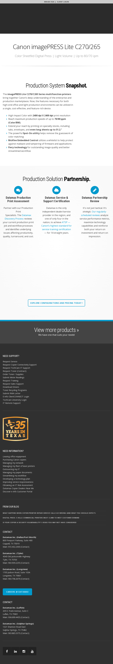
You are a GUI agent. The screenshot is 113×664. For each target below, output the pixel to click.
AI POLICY (96, 656)
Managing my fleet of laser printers (19, 451)
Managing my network (13, 448)
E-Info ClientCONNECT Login (16, 382)
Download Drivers (11, 372)
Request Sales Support (13, 369)
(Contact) (25, 532)
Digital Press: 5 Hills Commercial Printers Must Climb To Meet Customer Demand (41, 503)
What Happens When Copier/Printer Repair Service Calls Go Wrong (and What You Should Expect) (49, 499)
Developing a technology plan (16, 464)
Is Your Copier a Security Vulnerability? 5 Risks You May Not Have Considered (39, 508)
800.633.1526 (49, 2)
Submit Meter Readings (13, 363)
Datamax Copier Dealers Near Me (18, 474)
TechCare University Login (15, 385)
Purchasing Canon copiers (14, 445)
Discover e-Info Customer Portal (17, 477)
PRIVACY (105, 656)
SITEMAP (102, 657)
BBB (108, 657)
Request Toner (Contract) (14, 356)
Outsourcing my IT (11, 455)
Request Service (10, 347)
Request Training (10, 366)
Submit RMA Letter (11, 379)
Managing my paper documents (17, 458)
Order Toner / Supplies (13, 360)
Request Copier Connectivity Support (20, 350)
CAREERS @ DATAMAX (17, 577)
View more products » (56, 315)
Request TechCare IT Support (16, 353)
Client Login (63, 2)
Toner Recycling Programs (15, 375)
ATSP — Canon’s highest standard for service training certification (56, 209)
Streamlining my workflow (14, 461)
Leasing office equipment (14, 442)
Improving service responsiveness (18, 467)
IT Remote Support (12, 388)
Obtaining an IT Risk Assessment (18, 470)
